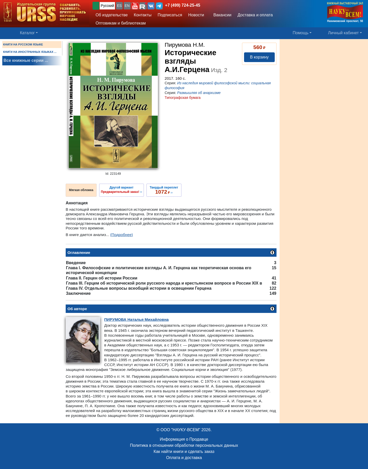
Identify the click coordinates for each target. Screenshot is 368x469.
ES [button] (119, 6)
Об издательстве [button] (112, 15)
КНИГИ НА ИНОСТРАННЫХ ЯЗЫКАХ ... (29, 51)
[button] (135, 5)
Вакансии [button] (221, 15)
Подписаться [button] (170, 15)
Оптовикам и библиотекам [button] (121, 23)
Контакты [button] (143, 15)
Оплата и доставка (184, 457)
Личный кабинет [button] (343, 33)
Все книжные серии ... (26, 60)
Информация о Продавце (184, 439)
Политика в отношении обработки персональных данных (184, 445)
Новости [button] (196, 15)
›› (121, 189)
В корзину (259, 57)
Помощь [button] (300, 33)
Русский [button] (107, 6)
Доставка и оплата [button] (255, 15)
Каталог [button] (27, 33)
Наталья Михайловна (136, 319)
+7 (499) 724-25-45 (182, 5)
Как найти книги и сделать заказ (184, 451)
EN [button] (127, 6)
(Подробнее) (121, 234)
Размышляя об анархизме (199, 93)
